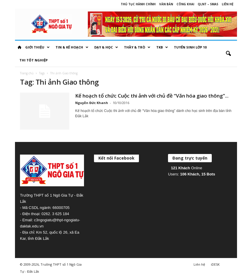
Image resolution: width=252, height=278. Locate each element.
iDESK (215, 264)
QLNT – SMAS (208, 4)
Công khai (185, 4)
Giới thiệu (37, 47)
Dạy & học (106, 47)
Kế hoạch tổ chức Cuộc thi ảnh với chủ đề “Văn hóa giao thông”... (152, 95)
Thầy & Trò (137, 47)
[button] (228, 53)
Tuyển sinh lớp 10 (190, 47)
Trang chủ (26, 73)
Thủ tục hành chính (138, 4)
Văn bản (166, 4)
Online (186, 168)
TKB (162, 47)
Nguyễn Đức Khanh (91, 103)
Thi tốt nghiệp (33, 60)
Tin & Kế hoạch (72, 47)
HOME (19, 47)
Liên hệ (227, 4)
